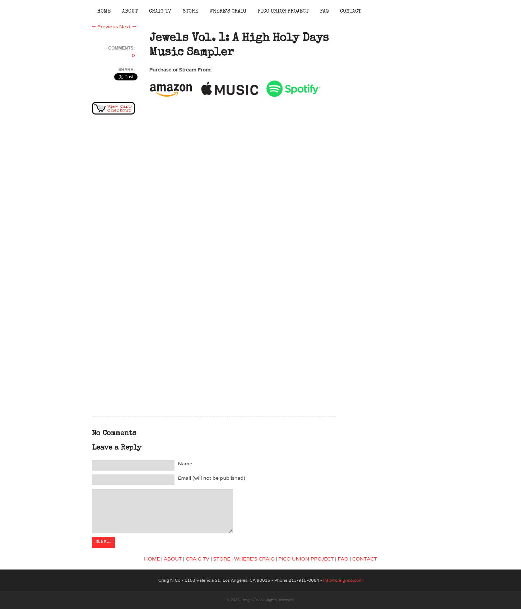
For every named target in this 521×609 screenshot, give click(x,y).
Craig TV (160, 11)
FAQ (324, 11)
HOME (152, 558)
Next (127, 26)
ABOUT (173, 558)
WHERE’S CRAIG (254, 558)
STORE (221, 558)
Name (185, 463)
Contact (350, 11)
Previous (105, 26)
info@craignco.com (343, 580)
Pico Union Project (283, 11)
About (130, 11)
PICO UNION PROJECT (306, 558)
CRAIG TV (197, 558)
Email (211, 478)
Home (104, 11)
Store (190, 11)
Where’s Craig (228, 11)
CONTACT (364, 558)
